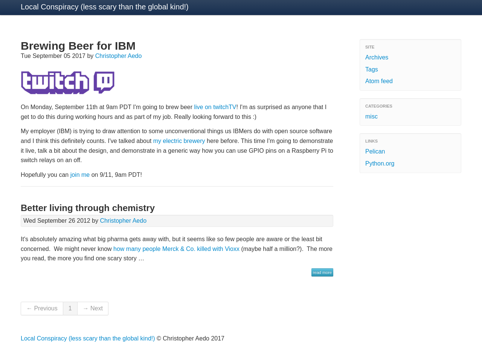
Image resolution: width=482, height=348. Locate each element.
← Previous (42, 308)
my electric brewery (179, 141)
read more (322, 272)
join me (80, 175)
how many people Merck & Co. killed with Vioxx (176, 249)
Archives (376, 57)
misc (371, 116)
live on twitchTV (215, 107)
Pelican (375, 151)
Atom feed (379, 81)
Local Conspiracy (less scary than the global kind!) (105, 7)
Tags (371, 69)
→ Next (93, 308)
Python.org (379, 163)
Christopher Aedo (118, 56)
